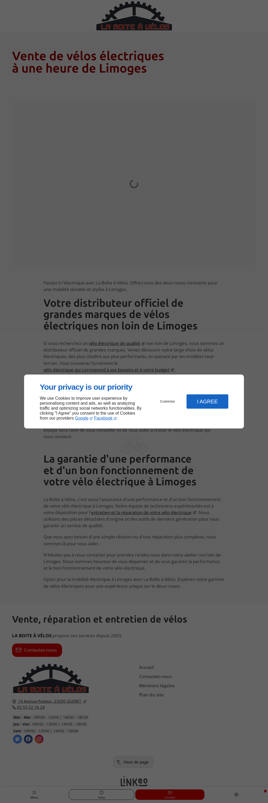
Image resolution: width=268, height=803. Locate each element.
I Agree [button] (207, 401)
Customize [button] (167, 401)
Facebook (103, 418)
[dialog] (134, 402)
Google (81, 418)
